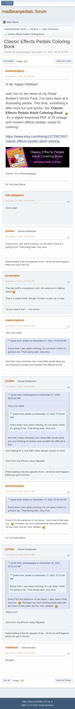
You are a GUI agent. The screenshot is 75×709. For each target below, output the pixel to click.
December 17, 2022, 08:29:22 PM (20, 326)
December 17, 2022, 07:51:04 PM (20, 236)
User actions (63, 61)
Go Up (6, 681)
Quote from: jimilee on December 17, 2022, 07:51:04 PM (38, 341)
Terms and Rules (35, 701)
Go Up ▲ (49, 701)
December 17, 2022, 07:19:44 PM (20, 201)
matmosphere (14, 320)
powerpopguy (14, 70)
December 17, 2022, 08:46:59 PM (20, 386)
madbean (11, 647)
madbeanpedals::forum (24, 11)
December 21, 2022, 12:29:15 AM (20, 653)
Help (24, 701)
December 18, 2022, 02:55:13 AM (20, 491)
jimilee (9, 231)
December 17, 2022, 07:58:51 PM (20, 281)
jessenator (12, 275)
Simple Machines (46, 705)
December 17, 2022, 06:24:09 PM (20, 76)
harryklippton (14, 195)
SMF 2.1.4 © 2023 (29, 705)
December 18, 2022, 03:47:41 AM (20, 555)
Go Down (8, 61)
